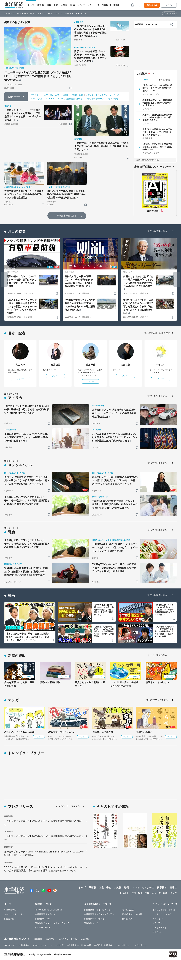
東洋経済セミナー (92, 923)
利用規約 (157, 932)
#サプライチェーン (95, 98)
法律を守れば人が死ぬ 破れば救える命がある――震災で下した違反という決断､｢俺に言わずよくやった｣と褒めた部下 (138, 306)
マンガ (81, 5)
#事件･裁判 (113, 98)
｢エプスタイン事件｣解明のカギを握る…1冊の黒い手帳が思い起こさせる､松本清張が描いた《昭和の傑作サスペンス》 (27, 409)
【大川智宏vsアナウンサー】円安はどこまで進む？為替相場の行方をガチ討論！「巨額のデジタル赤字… (164, 632)
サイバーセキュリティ (14, 914)
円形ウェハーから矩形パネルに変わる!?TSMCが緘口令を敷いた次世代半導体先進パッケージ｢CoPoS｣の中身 (90, 56)
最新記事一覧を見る (67, 215)
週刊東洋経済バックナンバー (152, 166)
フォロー (20, 379)
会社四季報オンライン (45, 914)
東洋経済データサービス (95, 919)
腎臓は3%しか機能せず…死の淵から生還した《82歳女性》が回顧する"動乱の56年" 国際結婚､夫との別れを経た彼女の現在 (26, 571)
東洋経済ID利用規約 (103, 945)
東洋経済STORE (42, 919)
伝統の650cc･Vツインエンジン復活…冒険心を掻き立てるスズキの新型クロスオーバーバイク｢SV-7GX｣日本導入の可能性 (22, 306)
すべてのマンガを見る (157, 700)
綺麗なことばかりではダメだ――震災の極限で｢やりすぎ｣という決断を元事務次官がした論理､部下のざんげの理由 (138, 281)
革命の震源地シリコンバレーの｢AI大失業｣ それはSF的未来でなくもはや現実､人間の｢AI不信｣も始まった (27, 437)
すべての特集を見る (157, 230)
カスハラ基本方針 (123, 945)
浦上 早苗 (91, 364)
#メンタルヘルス (51, 95)
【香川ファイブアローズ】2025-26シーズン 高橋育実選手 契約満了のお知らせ (44, 823)
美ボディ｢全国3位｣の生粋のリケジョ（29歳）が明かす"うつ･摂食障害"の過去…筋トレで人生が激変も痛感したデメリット (26, 480)
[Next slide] (176, 279)
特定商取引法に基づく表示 (79, 945)
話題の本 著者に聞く (50, 682)
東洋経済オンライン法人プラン (98, 910)
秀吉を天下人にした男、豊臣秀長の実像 (19, 684)
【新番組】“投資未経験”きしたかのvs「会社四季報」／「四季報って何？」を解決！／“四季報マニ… (104, 632)
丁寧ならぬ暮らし (145, 732)
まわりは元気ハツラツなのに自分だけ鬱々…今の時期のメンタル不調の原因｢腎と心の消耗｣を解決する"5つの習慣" (26, 500)
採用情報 (50, 939)
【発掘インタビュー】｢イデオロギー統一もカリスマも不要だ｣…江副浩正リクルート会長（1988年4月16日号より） (22, 115)
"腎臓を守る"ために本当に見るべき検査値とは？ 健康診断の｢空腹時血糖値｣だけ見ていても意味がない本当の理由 (114, 567)
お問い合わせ (140, 945)
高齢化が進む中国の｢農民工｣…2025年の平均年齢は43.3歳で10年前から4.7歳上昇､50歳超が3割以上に (66, 194)
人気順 (64, 5)
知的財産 (59, 945)
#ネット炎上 (36, 98)
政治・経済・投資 (26, 13)
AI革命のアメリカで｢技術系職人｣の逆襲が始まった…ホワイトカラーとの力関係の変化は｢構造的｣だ (114, 413)
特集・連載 (52, 5)
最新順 (40, 5)
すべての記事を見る (157, 396)
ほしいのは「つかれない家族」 (20, 732)
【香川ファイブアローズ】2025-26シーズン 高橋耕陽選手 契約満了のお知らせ (44, 838)
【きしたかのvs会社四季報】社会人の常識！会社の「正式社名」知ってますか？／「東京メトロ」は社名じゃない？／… (28, 636)
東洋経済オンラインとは (146, 24)
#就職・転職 (77, 95)
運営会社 (38, 939)
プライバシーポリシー (42, 945)
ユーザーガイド (160, 927)
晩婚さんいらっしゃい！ (158, 682)
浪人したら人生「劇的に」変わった (90, 684)
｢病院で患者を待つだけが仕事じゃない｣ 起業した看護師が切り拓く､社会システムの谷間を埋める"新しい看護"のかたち (114, 504)
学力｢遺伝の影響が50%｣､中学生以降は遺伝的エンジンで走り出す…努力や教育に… (157, 132)
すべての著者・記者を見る (157, 333)
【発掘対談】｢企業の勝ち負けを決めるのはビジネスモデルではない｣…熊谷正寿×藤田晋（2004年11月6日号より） (101, 146)
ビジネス (10, 13)
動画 (72, 5)
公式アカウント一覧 (67, 939)
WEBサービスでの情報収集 (16, 945)
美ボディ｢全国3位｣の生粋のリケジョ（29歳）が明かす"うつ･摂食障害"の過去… (157, 117)
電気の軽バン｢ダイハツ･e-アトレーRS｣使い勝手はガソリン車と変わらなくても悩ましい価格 (22, 281)
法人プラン (158, 923)
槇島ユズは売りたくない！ (62, 732)
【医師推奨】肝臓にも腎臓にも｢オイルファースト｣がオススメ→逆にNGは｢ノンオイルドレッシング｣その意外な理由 (114, 547)
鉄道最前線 (9, 919)
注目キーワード (15, 97)
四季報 (105, 5)
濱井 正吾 (55, 364)
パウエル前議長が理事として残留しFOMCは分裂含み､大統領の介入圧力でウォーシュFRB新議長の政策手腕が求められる (114, 437)
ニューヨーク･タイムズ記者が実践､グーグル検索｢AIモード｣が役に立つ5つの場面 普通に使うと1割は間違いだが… (37, 76)
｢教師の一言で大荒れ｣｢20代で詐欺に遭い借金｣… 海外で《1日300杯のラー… (157, 146)
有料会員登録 (152, 5)
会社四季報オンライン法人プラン (99, 914)
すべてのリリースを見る (68, 806)
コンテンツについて (162, 914)
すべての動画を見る (157, 595)
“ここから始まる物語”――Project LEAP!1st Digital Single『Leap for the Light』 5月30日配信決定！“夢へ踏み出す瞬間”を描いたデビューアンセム (43, 869)
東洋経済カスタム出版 (132, 914)
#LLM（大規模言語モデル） (70, 98)
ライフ (59, 13)
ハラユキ (160, 364)
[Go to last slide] (4, 279)
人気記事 (142, 73)
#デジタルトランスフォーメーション (103, 95)
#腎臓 (65, 95)
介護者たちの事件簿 (102, 732)
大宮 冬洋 (126, 364)
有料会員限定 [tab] (164, 80)
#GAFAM (50, 98)
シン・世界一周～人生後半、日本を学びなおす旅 (125, 684)
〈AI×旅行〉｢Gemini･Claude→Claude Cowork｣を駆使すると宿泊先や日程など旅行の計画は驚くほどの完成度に (90, 31)
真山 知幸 (20, 364)
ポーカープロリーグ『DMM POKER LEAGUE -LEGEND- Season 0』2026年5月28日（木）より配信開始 (44, 853)
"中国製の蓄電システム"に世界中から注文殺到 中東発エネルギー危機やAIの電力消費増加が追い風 (80, 305)
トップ (31, 5)
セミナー (91, 5)
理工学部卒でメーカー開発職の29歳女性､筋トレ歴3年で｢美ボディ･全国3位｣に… (157, 102)
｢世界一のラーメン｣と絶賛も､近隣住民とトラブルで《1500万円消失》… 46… (157, 88)
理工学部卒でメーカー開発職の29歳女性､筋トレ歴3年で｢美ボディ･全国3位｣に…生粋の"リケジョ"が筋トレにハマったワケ (115, 480)
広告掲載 (85, 939)
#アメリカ (35, 95)
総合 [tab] (146, 79)
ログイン (168, 5)
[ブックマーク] (70, 88)
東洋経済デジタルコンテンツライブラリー (54, 923)
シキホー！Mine (42, 927)
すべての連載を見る (157, 655)
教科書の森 (127, 919)
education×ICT (11, 910)
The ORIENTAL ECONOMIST (48, 910)
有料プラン (158, 919)
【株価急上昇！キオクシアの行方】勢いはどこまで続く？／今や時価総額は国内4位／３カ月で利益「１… (164, 610)
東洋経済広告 (128, 910)
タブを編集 (170, 14)
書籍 (115, 5)
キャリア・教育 (45, 13)
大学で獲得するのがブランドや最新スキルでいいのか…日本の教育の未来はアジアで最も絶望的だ (24, 194)
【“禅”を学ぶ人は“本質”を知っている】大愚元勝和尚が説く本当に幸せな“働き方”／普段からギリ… (104, 610)
